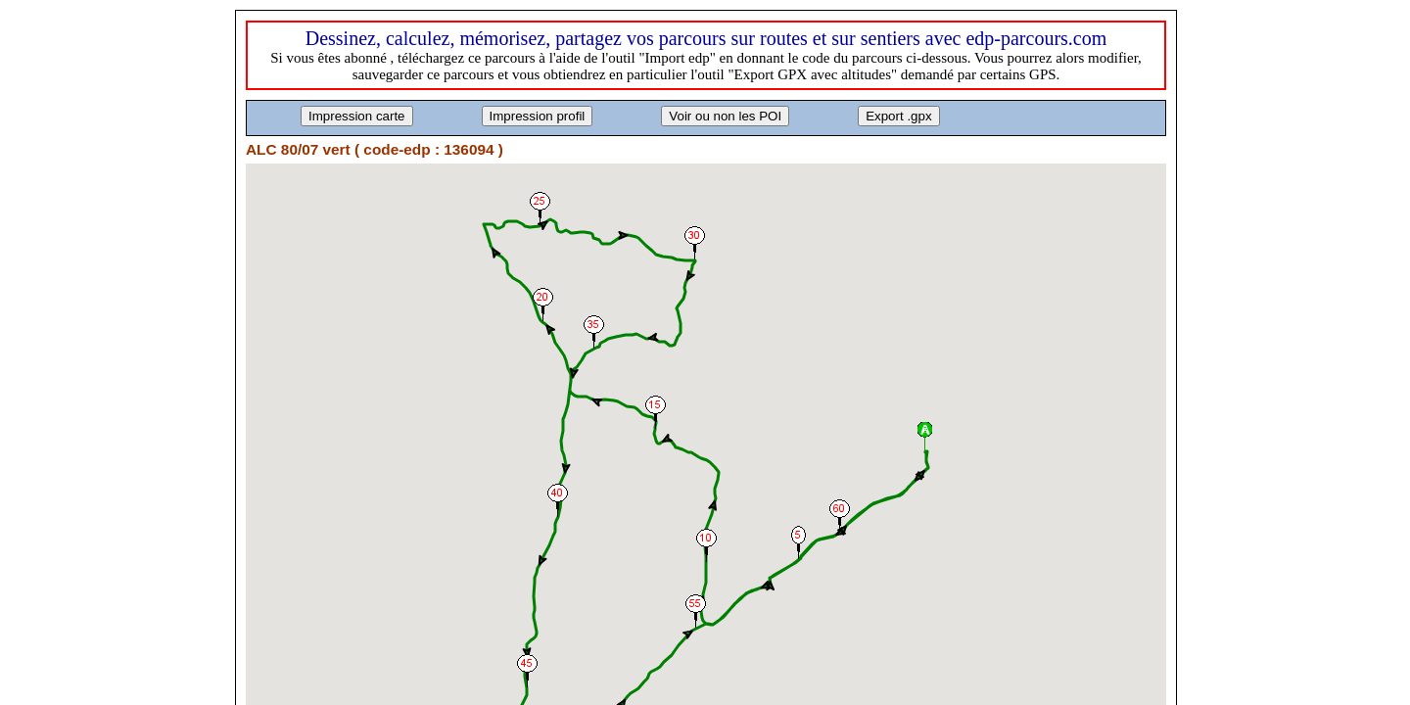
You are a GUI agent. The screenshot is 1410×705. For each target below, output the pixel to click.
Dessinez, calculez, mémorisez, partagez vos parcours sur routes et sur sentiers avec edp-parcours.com (706, 38)
